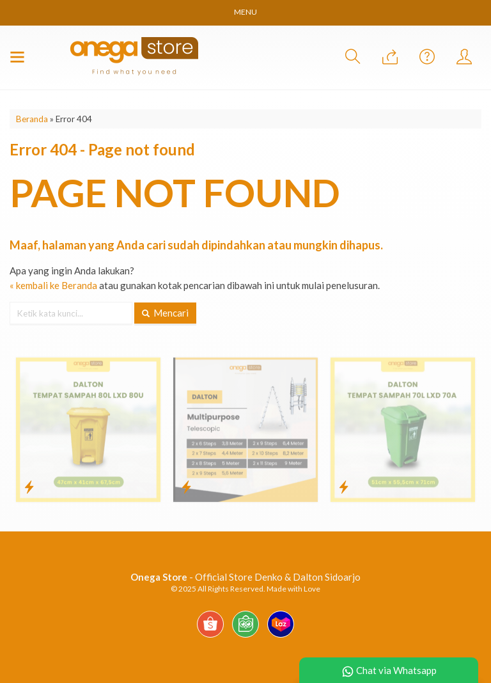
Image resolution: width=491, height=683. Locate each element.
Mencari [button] (165, 312)
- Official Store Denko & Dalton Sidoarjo (245, 577)
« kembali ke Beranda (53, 285)
